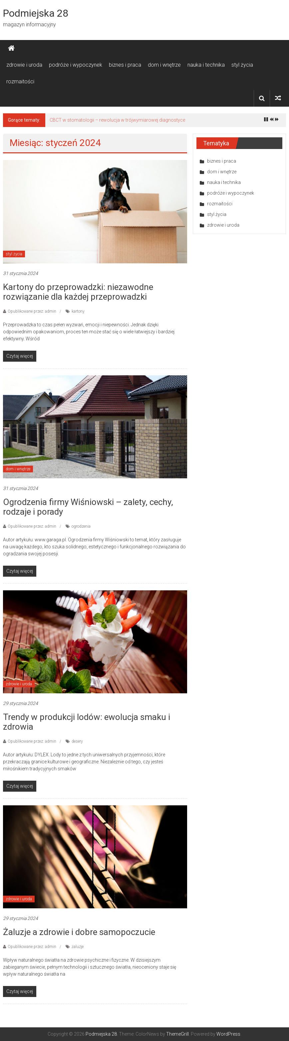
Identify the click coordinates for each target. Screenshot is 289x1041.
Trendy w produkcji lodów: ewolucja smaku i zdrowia (86, 722)
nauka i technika (206, 65)
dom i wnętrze (164, 65)
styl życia (242, 65)
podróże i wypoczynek (75, 65)
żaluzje (78, 946)
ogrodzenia (81, 526)
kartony (78, 311)
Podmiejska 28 (35, 13)
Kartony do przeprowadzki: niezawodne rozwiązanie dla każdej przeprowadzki (78, 292)
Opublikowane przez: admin (32, 311)
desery (77, 741)
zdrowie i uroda (24, 65)
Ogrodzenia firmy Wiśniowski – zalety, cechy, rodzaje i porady (88, 507)
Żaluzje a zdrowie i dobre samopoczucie (79, 932)
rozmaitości (20, 81)
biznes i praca (125, 65)
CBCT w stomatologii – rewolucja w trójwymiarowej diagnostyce (117, 120)
